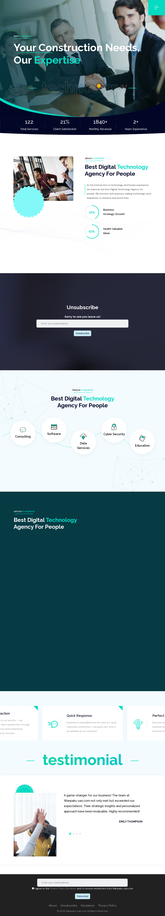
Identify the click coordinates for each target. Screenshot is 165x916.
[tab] (70, 833)
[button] (35, 824)
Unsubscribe (68, 905)
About (53, 905)
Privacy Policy (57, 888)
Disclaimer (71, 888)
